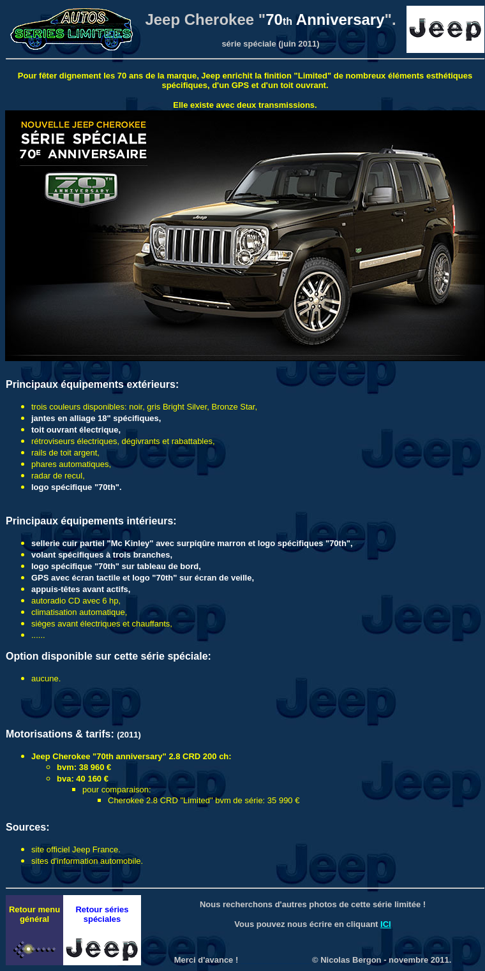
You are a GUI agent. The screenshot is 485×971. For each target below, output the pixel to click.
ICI (385, 924)
